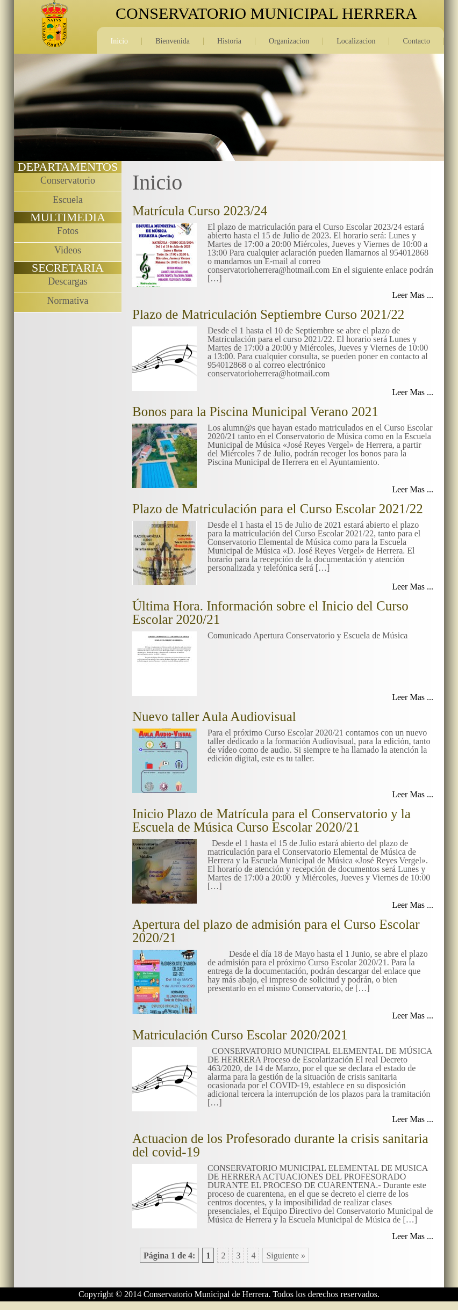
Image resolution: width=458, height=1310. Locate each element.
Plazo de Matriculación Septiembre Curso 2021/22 (268, 314)
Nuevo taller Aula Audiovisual (214, 716)
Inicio (119, 41)
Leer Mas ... (412, 295)
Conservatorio (67, 180)
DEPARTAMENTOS (68, 166)
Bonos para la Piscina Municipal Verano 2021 (255, 411)
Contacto (416, 41)
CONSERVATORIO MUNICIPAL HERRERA (266, 13)
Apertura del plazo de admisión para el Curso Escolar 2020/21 (276, 931)
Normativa (68, 300)
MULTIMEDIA (67, 217)
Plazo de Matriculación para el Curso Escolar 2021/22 (277, 508)
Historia (229, 41)
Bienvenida (172, 41)
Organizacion (289, 41)
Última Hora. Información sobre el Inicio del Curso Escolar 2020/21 (270, 613)
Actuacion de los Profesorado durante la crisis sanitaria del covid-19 (280, 1145)
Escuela (68, 199)
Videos (67, 250)
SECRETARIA (68, 267)
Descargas (68, 281)
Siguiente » (285, 1255)
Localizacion (356, 41)
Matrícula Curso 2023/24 (199, 210)
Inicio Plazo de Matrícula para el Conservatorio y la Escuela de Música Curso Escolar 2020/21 (271, 820)
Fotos (67, 230)
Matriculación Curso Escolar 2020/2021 (240, 1035)
